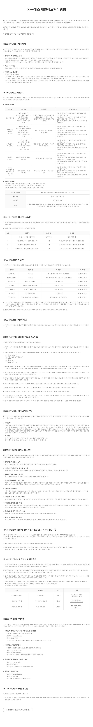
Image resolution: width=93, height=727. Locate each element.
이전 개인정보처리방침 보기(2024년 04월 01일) (17, 710)
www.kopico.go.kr (17, 650)
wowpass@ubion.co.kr (76, 602)
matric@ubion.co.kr (76, 596)
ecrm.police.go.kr (17, 674)
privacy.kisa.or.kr (17, 636)
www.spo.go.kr (17, 662)
